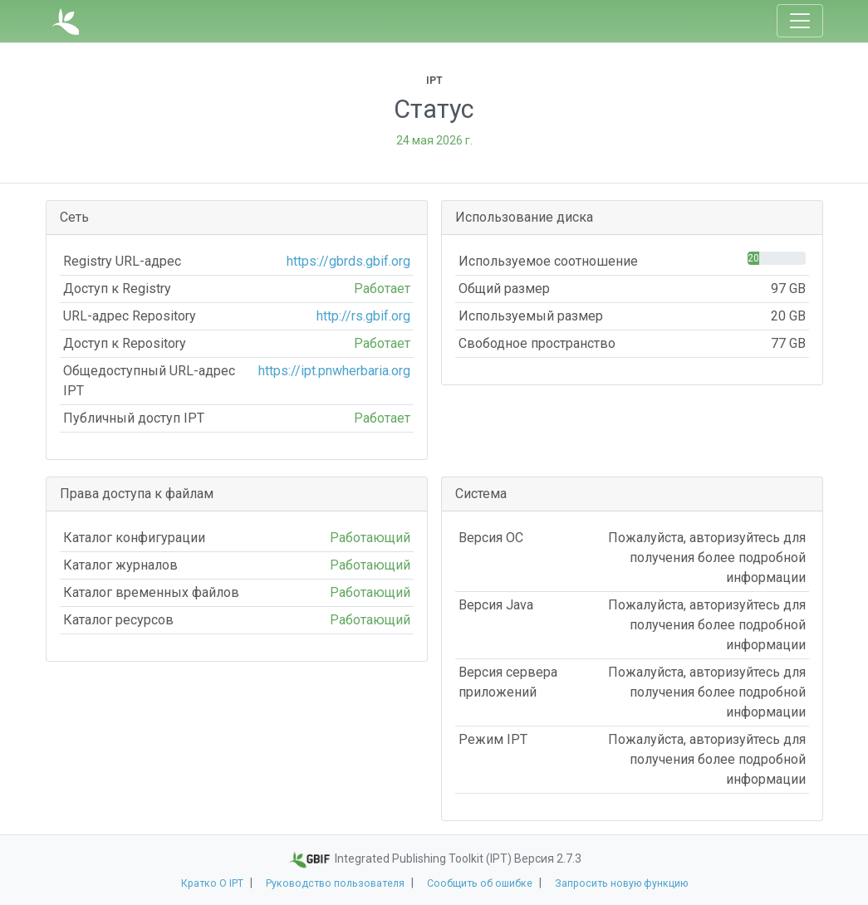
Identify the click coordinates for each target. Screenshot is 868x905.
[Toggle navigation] (800, 20)
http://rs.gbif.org (363, 316)
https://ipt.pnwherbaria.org (334, 371)
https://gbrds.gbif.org (348, 261)
